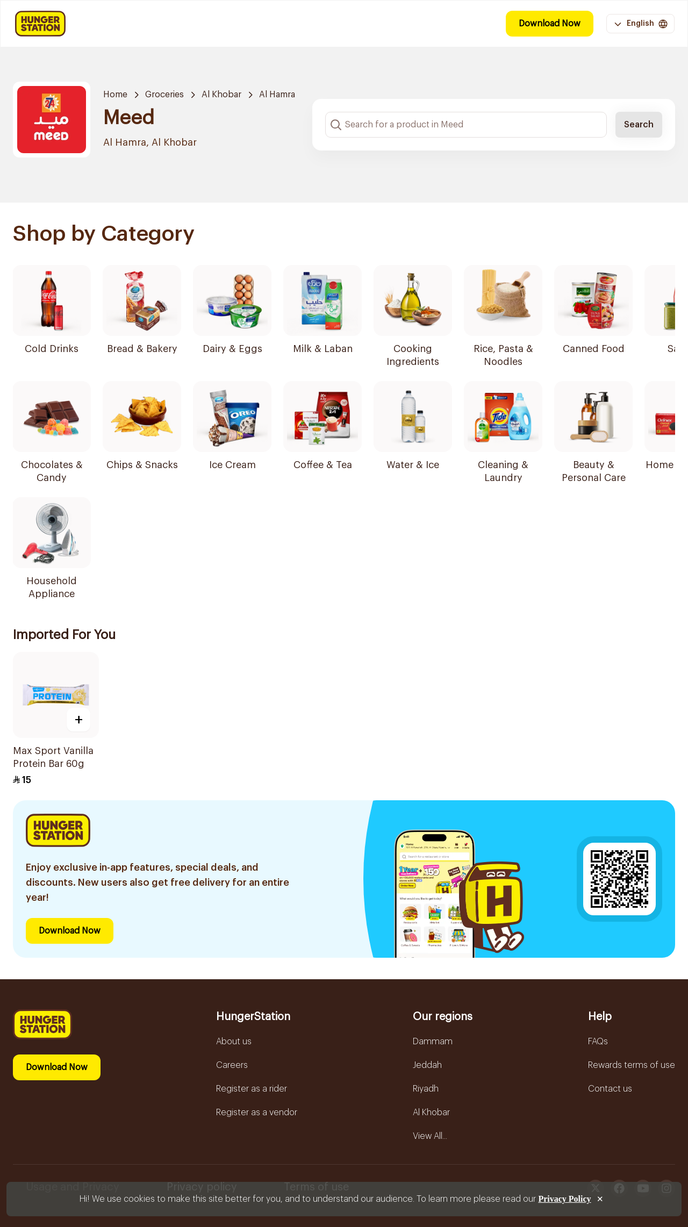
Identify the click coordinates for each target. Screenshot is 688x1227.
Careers (232, 1065)
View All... (430, 1136)
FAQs (598, 1041)
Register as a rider (251, 1089)
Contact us (610, 1089)
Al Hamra (277, 94)
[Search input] (466, 125)
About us (234, 1041)
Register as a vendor (256, 1112)
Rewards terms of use (631, 1065)
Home (115, 94)
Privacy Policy (564, 1198)
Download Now (549, 23)
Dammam (433, 1041)
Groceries (164, 94)
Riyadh (426, 1089)
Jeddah (427, 1065)
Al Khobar (221, 94)
